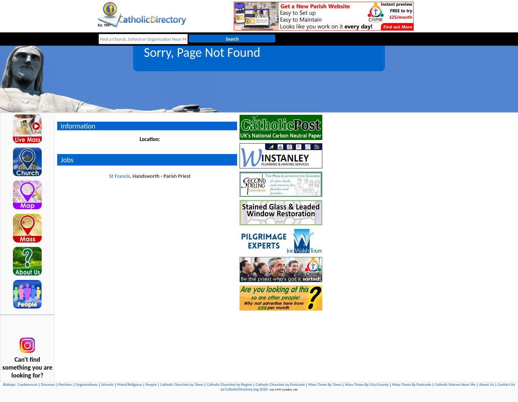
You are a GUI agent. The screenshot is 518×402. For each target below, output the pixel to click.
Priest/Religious (129, 384)
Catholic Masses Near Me (455, 384)
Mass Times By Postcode (411, 384)
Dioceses (48, 384)
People (151, 384)
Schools (107, 384)
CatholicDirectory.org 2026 (246, 389)
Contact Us (506, 384)
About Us (486, 384)
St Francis (119, 176)
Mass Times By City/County (366, 384)
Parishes (65, 384)
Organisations (86, 384)
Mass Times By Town (324, 384)
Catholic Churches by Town (181, 384)
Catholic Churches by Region (229, 384)
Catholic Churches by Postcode (280, 384)
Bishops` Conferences (20, 384)
